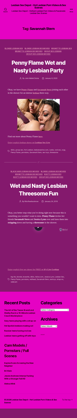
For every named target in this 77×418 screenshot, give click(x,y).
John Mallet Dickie (32, 79)
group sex (19, 151)
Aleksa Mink (9, 393)
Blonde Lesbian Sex (25, 49)
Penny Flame (16, 153)
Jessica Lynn (50, 286)
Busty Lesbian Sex (53, 176)
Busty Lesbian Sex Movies (25, 179)
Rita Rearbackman (31, 211)
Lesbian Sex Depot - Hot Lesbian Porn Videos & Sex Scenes (38, 6)
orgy (64, 151)
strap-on (60, 289)
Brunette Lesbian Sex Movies (50, 52)
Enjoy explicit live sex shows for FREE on (35, 279)
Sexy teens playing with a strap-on (20, 330)
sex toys (46, 153)
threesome (54, 153)
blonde (19, 286)
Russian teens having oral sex (17, 340)
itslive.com (40, 286)
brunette (26, 286)
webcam (14, 291)
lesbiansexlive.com (41, 151)
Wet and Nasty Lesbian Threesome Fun (38, 195)
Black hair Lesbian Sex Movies (24, 173)
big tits (13, 286)
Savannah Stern (36, 153)
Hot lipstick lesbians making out (18, 335)
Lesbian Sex (60, 286)
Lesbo (52, 151)
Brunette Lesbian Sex (23, 52)
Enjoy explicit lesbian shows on (30, 143)
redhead (33, 289)
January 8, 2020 (51, 79)
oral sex (59, 151)
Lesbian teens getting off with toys (20, 345)
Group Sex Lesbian (25, 55)
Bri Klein (8, 380)
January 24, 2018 (51, 211)
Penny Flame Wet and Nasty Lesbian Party (38, 67)
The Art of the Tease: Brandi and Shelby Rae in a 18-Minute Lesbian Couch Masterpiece (19, 322)
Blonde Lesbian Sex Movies (49, 49)
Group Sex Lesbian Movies (48, 55)
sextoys (53, 289)
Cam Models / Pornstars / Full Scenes (18, 360)
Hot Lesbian (28, 151)
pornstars (25, 153)
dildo (13, 151)
